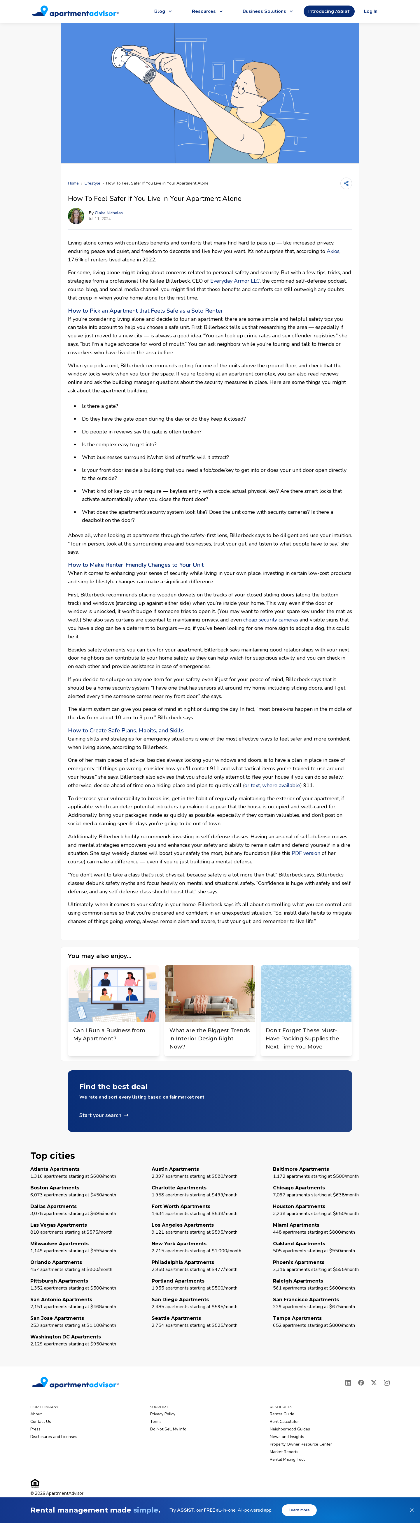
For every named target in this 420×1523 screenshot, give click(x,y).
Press (35, 1429)
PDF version (306, 853)
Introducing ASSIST (329, 11)
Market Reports (284, 1452)
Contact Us (40, 1421)
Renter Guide (282, 1414)
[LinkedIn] (348, 1383)
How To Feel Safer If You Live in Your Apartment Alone (157, 183)
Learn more (299, 1510)
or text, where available (272, 785)
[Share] (346, 183)
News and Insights (287, 1436)
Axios (333, 251)
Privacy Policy (162, 1414)
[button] (210, 1101)
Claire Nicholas (109, 213)
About (36, 1414)
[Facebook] (361, 1383)
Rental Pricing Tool (287, 1459)
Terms (156, 1421)
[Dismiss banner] (411, 1510)
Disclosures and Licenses (53, 1436)
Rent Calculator (284, 1421)
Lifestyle (92, 183)
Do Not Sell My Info (168, 1429)
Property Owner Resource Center (301, 1444)
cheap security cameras (270, 619)
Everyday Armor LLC (235, 280)
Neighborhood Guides (290, 1429)
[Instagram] (387, 1383)
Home (73, 183)
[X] (374, 1383)
